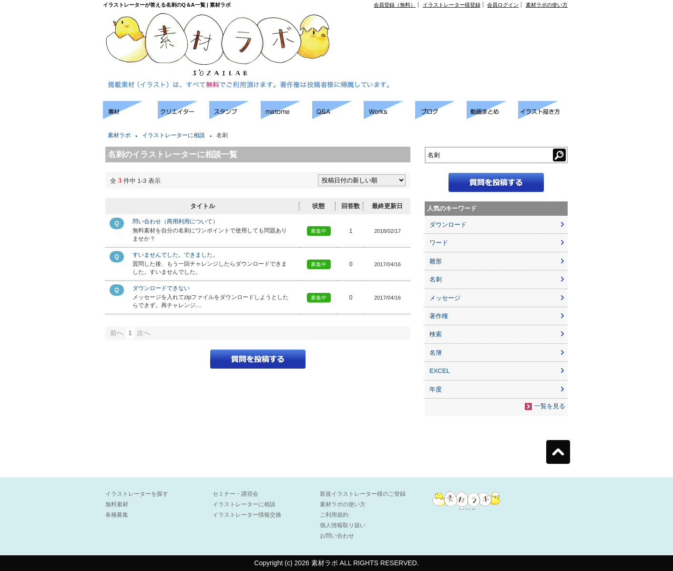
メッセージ (444, 297)
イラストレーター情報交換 (247, 514)
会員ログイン (503, 5)
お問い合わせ (337, 535)
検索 (435, 334)
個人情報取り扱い (343, 525)
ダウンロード (448, 224)
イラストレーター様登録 (451, 5)
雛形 (435, 261)
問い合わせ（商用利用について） (175, 221)
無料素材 (116, 504)
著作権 (438, 316)
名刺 (435, 279)
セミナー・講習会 (235, 494)
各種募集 (116, 514)
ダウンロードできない (161, 288)
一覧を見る (549, 406)
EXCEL (439, 370)
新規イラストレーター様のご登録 (363, 494)
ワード (438, 242)
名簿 (435, 352)
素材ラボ (119, 135)
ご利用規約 (334, 514)
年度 (435, 389)
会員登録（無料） (395, 5)
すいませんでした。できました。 (175, 254)
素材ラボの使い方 (547, 5)
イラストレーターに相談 (173, 135)
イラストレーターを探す (136, 494)
